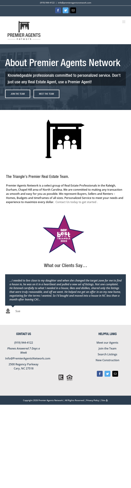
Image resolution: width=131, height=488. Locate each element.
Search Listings (107, 354)
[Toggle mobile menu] (124, 22)
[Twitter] (107, 374)
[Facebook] (100, 374)
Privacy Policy (92, 400)
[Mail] (115, 374)
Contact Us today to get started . (76, 202)
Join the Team (107, 348)
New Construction (107, 360)
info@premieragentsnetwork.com (74, 2)
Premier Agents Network (50, 400)
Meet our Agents (107, 342)
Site (104, 400)
